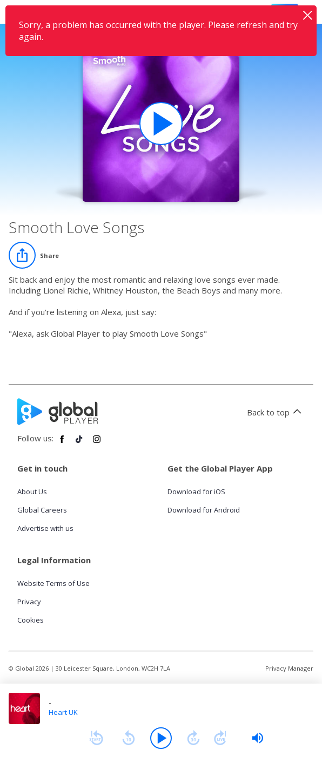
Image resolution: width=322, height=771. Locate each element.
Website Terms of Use (53, 583)
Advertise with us (45, 528)
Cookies (30, 620)
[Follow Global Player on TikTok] (79, 443)
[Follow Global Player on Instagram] (96, 443)
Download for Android (203, 510)
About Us (32, 491)
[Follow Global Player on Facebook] (62, 443)
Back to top (276, 412)
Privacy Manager (289, 668)
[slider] (257, 738)
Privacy (29, 601)
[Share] (34, 255)
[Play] (161, 738)
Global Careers (42, 510)
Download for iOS (196, 491)
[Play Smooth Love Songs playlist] (161, 123)
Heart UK (63, 712)
